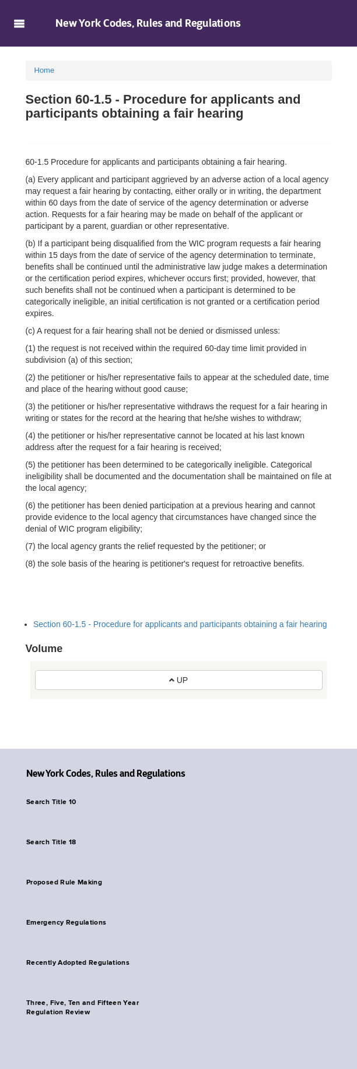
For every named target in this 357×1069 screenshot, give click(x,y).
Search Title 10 (51, 802)
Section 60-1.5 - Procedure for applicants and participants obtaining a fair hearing (180, 624)
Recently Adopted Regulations (78, 963)
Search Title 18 (51, 842)
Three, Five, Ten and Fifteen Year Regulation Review (82, 1008)
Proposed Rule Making (64, 882)
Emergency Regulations (66, 922)
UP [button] (178, 680)
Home (44, 70)
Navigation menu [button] (19, 23)
